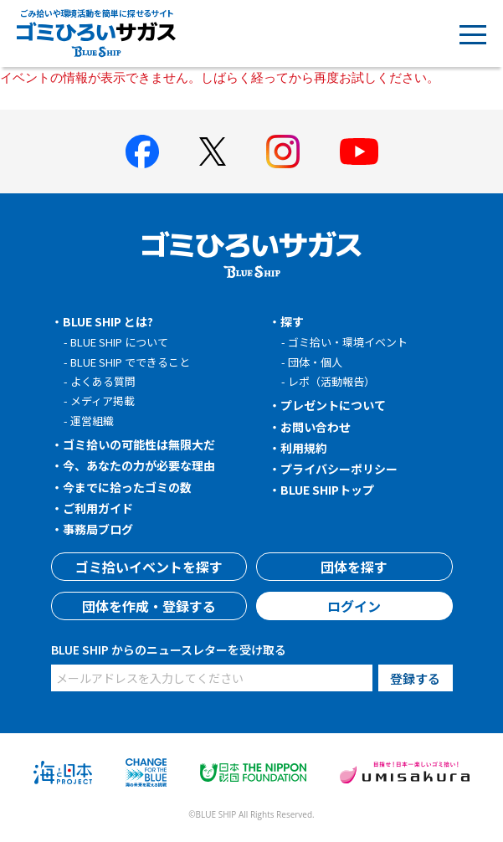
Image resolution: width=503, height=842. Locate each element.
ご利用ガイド (98, 508)
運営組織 (92, 421)
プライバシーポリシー (339, 468)
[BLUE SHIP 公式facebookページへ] (142, 151)
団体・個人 (315, 362)
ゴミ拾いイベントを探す (149, 567)
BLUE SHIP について (119, 342)
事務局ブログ (98, 529)
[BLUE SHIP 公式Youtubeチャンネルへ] (359, 151)
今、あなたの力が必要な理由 (139, 465)
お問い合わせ (315, 426)
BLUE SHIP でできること (130, 362)
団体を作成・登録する (149, 606)
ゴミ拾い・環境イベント (348, 342)
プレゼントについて (333, 405)
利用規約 (303, 447)
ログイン (354, 606)
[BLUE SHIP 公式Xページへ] (212, 151)
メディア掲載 (102, 400)
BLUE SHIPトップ (327, 489)
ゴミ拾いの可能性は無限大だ (139, 444)
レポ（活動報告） (331, 381)
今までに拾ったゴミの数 (127, 487)
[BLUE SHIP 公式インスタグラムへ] (283, 151)
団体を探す (354, 567)
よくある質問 (103, 381)
